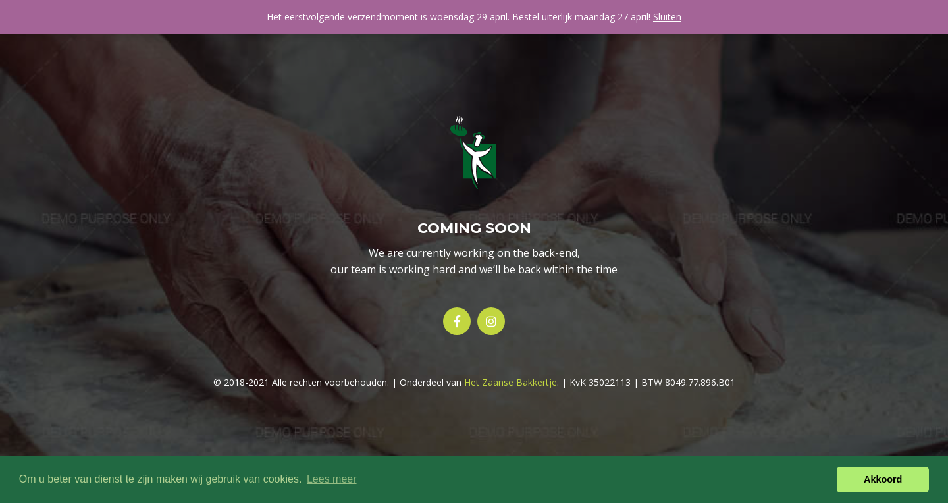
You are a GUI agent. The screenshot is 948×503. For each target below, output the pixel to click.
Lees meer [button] (332, 479)
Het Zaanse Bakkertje (510, 382)
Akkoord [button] (883, 479)
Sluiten (667, 17)
